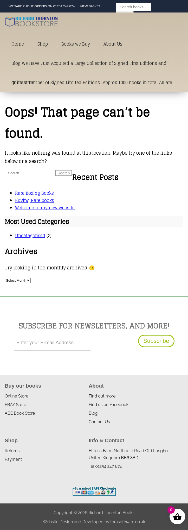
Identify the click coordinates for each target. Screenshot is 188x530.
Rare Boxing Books (34, 193)
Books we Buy (75, 44)
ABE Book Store (20, 413)
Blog (93, 413)
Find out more (102, 396)
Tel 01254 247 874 (105, 466)
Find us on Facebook (108, 404)
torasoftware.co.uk (127, 521)
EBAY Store (15, 404)
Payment (13, 459)
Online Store (16, 396)
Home (17, 44)
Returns (12, 450)
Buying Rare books (34, 200)
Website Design (58, 521)
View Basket (90, 6)
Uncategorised (30, 235)
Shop (42, 44)
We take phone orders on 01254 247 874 (42, 6)
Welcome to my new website (45, 207)
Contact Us (22, 82)
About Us (112, 44)
